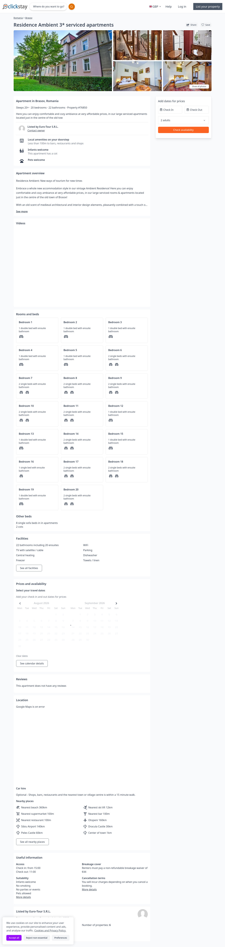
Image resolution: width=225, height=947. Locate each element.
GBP (155, 6)
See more (22, 211)
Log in (182, 6)
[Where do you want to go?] (48, 6)
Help (168, 6)
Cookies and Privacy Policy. (50, 930)
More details (23, 897)
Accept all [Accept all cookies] (14, 937)
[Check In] (170, 110)
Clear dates (22, 655)
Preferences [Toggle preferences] (60, 937)
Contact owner (36, 130)
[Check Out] (197, 110)
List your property (208, 6)
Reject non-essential (36, 937)
